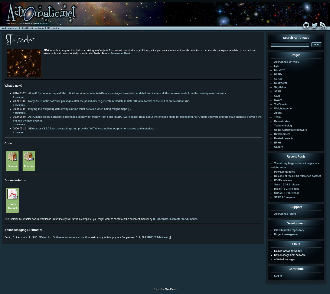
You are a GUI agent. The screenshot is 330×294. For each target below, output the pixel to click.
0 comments (19, 105)
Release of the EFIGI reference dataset (297, 176)
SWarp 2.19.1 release (287, 184)
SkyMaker (280, 87)
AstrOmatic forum (285, 213)
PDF (150, 237)
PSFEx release (283, 180)
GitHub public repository (289, 230)
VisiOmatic (280, 104)
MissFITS (279, 70)
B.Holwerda (160, 219)
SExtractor (53, 28)
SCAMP (278, 78)
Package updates (284, 171)
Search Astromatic (296, 37)
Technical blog (283, 125)
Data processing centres (286, 250)
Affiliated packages (283, 259)
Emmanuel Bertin (120, 53)
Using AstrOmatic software (290, 129)
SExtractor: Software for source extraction (64, 237)
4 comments (19, 113)
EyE (276, 66)
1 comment (18, 97)
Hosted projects (284, 138)
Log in (278, 275)
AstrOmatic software (33, 28)
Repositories (282, 121)
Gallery (278, 146)
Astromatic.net (10, 28)
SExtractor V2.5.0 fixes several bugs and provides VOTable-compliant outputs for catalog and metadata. (91, 128)
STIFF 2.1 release (284, 197)
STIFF (277, 91)
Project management (286, 234)
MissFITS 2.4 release (286, 188)
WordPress (171, 289)
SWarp (278, 100)
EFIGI (277, 142)
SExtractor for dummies (183, 219)
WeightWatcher (283, 108)
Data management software (288, 255)
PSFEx (278, 74)
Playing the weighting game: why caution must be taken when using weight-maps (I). (79, 109)
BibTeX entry (162, 237)
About (278, 112)
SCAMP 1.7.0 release (286, 193)
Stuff (277, 95)
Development (282, 134)
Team (277, 117)
